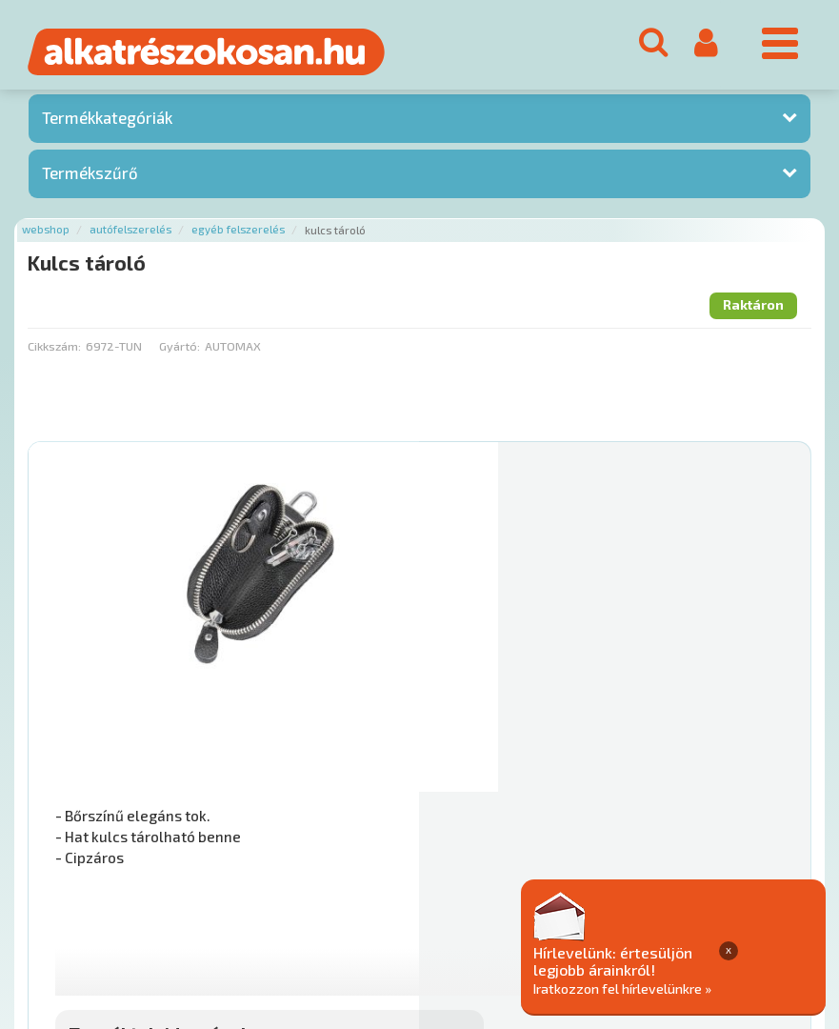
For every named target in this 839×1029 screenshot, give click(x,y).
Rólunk (124, 913)
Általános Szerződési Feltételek (555, 913)
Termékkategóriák (107, 122)
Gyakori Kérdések (388, 913)
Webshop (46, 235)
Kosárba (723, 798)
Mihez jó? (485, 745)
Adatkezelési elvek (730, 913)
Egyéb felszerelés (238, 235)
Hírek (177, 913)
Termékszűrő (90, 177)
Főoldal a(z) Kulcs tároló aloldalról (131, 853)
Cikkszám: (54, 350)
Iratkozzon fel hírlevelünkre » (716, 987)
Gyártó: (179, 350)
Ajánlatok (58, 913)
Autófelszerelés (130, 235)
